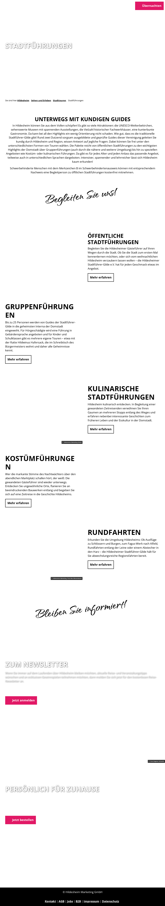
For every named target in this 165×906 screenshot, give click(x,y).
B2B (78, 901)
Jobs (70, 901)
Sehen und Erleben (41, 100)
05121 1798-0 (20, 807)
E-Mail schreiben (16, 811)
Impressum (91, 901)
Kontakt (50, 901)
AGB (61, 901)
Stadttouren (59, 100)
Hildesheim (23, 100)
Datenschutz (110, 901)
